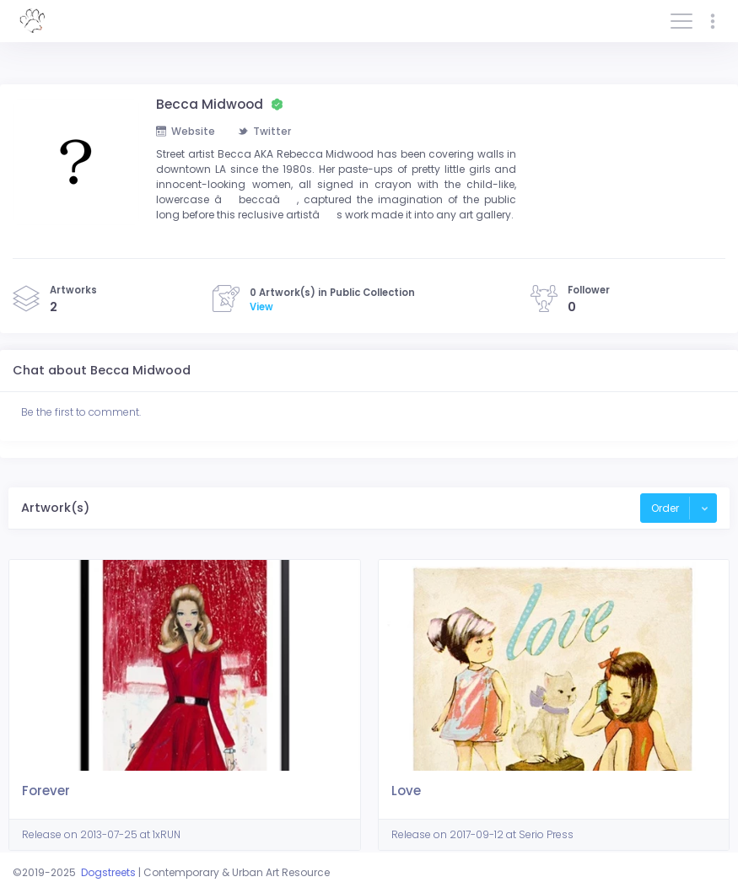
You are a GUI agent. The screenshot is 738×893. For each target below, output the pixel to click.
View (261, 307)
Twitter (264, 131)
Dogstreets (108, 872)
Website (185, 131)
